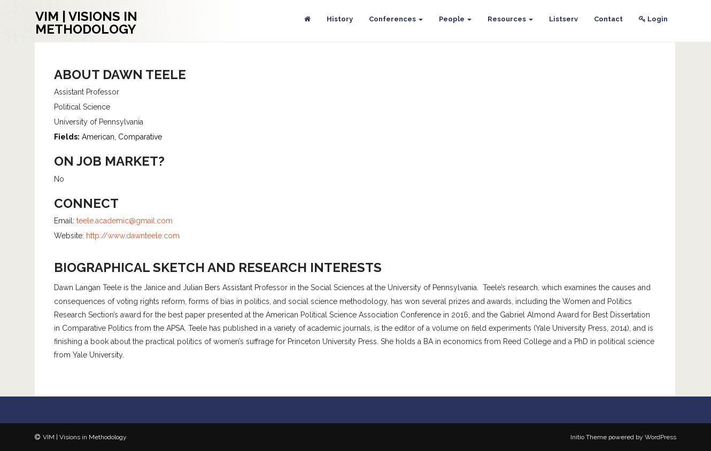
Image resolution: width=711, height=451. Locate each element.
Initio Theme (588, 437)
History (340, 19)
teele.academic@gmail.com (124, 220)
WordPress (660, 437)
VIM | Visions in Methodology (86, 23)
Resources (510, 19)
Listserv (563, 19)
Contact (608, 19)
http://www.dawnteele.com (133, 235)
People (455, 19)
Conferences (396, 19)
